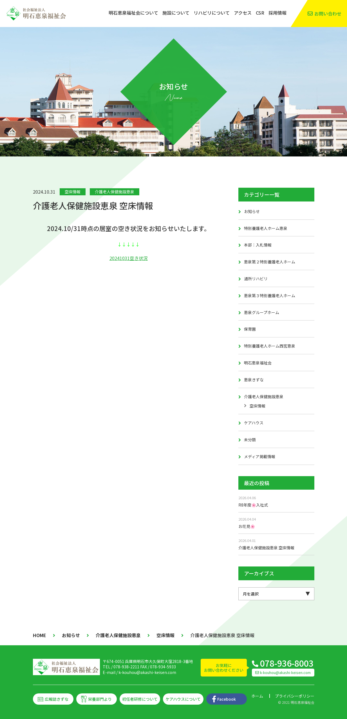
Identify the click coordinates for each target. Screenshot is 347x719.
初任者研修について (140, 699)
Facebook (226, 699)
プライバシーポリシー (294, 696)
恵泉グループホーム (261, 312)
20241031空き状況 (128, 258)
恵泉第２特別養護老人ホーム (269, 262)
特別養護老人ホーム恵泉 (265, 228)
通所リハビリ (256, 278)
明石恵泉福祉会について (133, 12)
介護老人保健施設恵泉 (114, 191)
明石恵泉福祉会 (258, 363)
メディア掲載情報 (259, 456)
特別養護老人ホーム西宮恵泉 (269, 346)
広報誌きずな (56, 699)
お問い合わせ (327, 13)
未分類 (250, 439)
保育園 (250, 329)
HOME (39, 635)
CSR (260, 12)
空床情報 (72, 191)
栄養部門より (100, 699)
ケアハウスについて (183, 699)
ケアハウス (253, 422)
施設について (175, 12)
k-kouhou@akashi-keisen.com (147, 672)
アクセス (243, 12)
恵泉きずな (254, 379)
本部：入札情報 (258, 245)
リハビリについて (212, 12)
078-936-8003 (287, 663)
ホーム (257, 696)
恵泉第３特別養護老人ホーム (269, 295)
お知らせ (252, 211)
